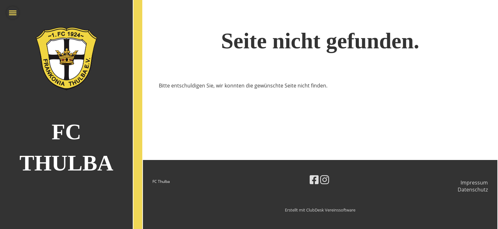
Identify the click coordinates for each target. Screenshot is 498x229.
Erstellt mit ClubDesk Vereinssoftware (320, 210)
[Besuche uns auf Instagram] (324, 179)
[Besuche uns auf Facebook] (314, 179)
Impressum (474, 182)
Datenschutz (473, 189)
